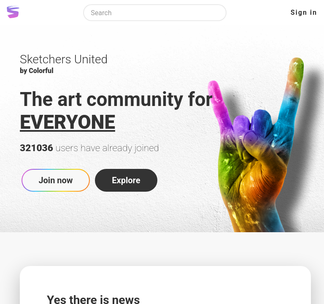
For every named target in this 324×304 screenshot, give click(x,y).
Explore (126, 180)
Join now (55, 180)
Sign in (304, 12)
